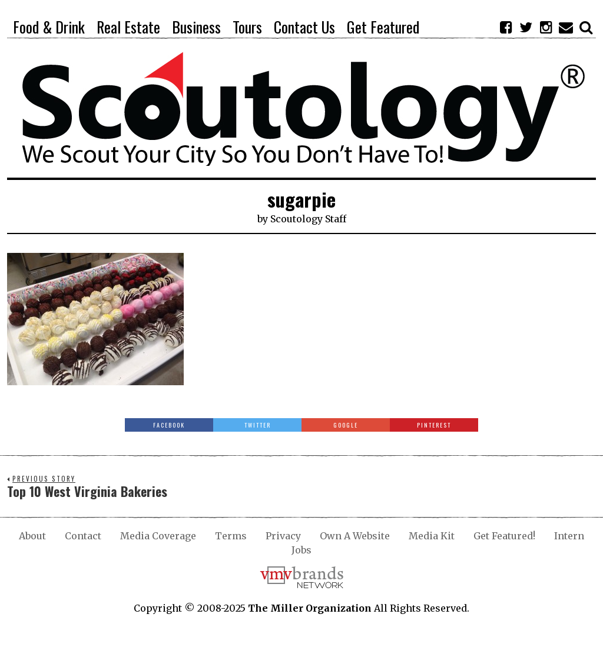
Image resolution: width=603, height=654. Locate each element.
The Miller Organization (310, 608)
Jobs (301, 550)
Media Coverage (158, 536)
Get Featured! (504, 536)
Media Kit (432, 536)
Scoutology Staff (308, 219)
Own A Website (355, 536)
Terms (231, 536)
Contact (83, 536)
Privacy (283, 536)
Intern (569, 536)
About (32, 536)
